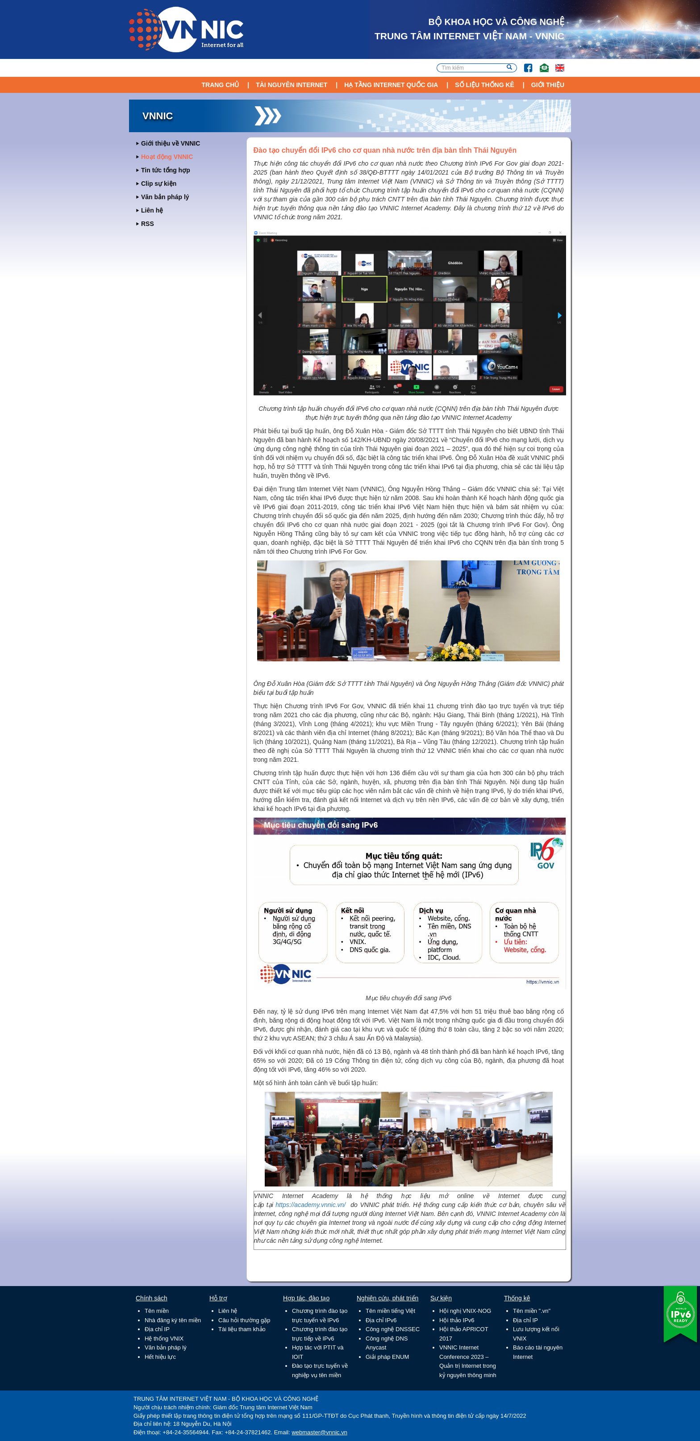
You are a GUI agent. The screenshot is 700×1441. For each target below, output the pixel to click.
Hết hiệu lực (160, 1356)
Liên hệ (152, 210)
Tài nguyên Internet (291, 84)
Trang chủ (220, 84)
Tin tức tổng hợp (165, 170)
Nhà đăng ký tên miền (173, 1320)
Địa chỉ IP (157, 1329)
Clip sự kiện (158, 183)
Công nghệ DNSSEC (393, 1329)
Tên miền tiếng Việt (390, 1310)
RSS (147, 223)
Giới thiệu (547, 84)
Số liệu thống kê (484, 84)
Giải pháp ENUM (387, 1356)
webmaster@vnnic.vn (319, 1432)
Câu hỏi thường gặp (244, 1320)
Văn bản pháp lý (165, 196)
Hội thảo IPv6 (457, 1320)
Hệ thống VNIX (164, 1338)
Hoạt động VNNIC (167, 156)
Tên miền (157, 1310)
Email (540, 63)
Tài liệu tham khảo (242, 1329)
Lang (555, 63)
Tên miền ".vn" (531, 1310)
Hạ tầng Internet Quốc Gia (391, 84)
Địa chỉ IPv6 (381, 1320)
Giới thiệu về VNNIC (170, 143)
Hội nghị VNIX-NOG (465, 1310)
